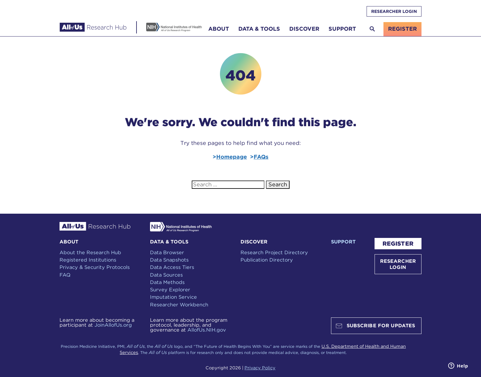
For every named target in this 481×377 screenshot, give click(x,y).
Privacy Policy (259, 367)
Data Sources (166, 275)
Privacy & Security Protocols (95, 267)
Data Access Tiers (172, 267)
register (402, 28)
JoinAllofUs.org (113, 325)
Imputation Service (173, 297)
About (218, 28)
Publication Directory (266, 260)
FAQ (65, 275)
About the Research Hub (90, 252)
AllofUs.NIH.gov (206, 330)
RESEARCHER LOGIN (394, 11)
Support (342, 28)
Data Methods (167, 282)
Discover (304, 28)
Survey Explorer (170, 289)
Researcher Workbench (179, 304)
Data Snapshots (169, 260)
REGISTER (398, 243)
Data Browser (167, 252)
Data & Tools (259, 28)
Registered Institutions (88, 260)
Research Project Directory (274, 252)
